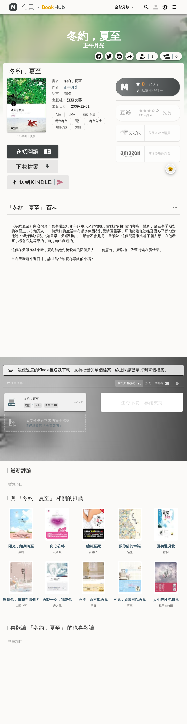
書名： (57, 81)
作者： (57, 87)
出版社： (59, 100)
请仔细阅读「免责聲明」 (44, 425)
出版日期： (61, 106)
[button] (146, 7)
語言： (57, 94)
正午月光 (71, 87)
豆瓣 (125, 113)
